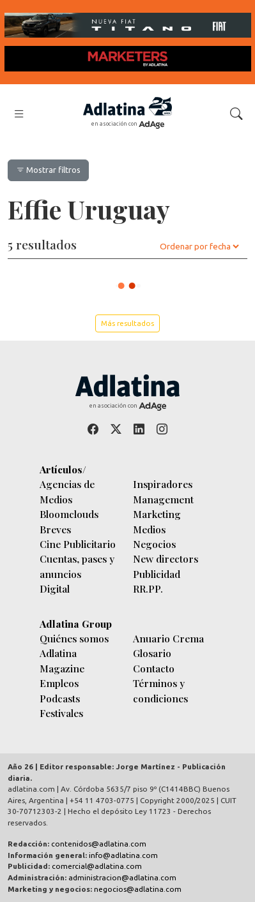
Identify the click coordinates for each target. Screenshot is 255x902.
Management (163, 499)
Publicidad (156, 573)
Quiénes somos (74, 638)
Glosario (152, 653)
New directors (165, 558)
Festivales (61, 713)
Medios (149, 529)
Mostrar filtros (48, 169)
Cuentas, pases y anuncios (77, 566)
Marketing (157, 514)
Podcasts (60, 698)
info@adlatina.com (123, 855)
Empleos (59, 683)
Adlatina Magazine (62, 660)
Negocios (154, 544)
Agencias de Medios (67, 491)
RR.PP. (148, 588)
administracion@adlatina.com (122, 877)
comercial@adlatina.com (97, 866)
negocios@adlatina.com (138, 889)
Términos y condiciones (160, 690)
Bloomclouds (69, 514)
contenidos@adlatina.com (98, 843)
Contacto (153, 668)
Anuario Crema (168, 638)
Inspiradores (162, 484)
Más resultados (127, 323)
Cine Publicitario (78, 544)
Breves (55, 529)
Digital (55, 588)
